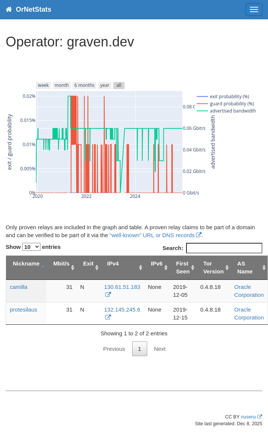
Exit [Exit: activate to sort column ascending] (88, 263)
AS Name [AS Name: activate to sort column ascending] (245, 267)
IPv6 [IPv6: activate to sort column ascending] (157, 263)
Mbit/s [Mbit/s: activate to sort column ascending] (61, 263)
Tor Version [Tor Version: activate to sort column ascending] (213, 267)
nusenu (248, 417)
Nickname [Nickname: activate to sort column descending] (26, 263)
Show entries (33, 247)
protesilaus (23, 309)
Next (160, 349)
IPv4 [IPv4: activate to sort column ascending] (113, 263)
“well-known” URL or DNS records (151, 235)
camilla (19, 287)
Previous (114, 349)
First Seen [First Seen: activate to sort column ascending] (183, 267)
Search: (212, 248)
